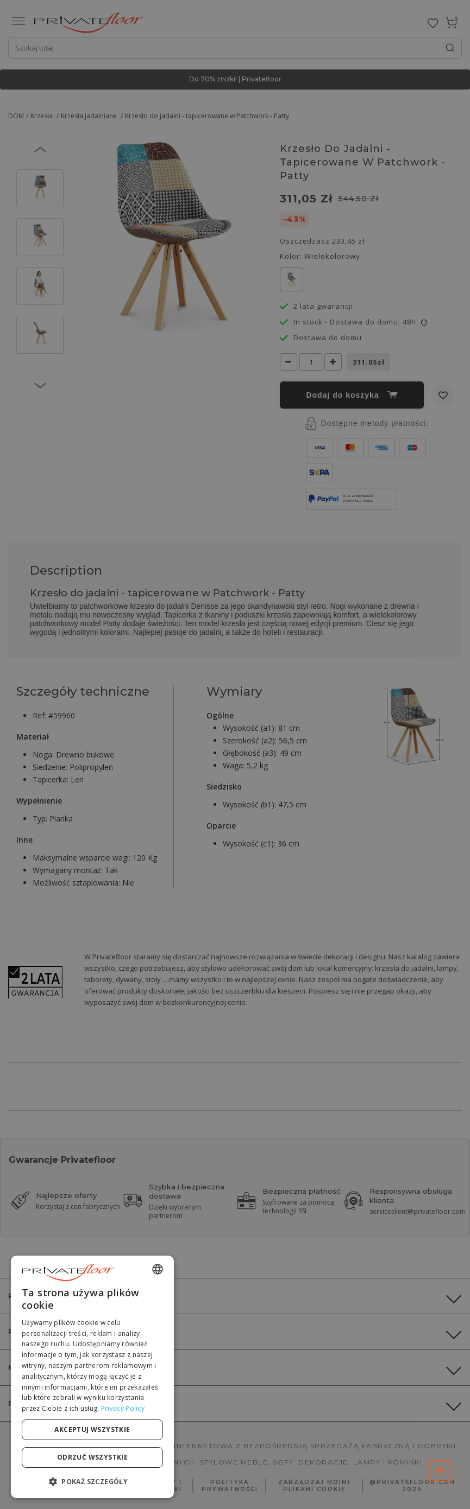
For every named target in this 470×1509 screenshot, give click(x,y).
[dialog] (92, 1377)
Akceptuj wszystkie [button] (92, 1429)
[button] (92, 1481)
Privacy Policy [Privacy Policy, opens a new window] (123, 1408)
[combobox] (157, 1269)
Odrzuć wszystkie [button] (92, 1457)
